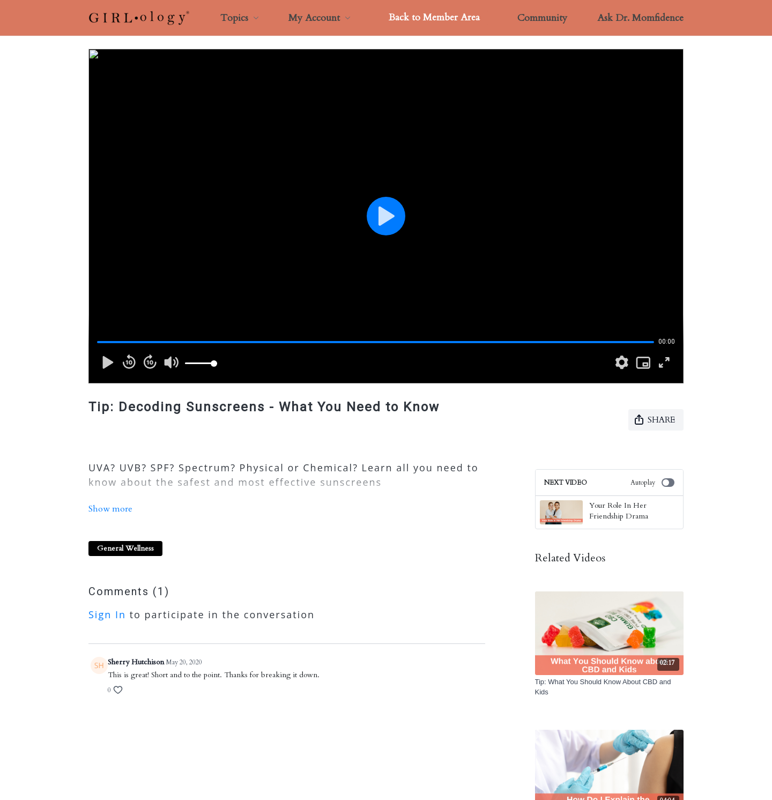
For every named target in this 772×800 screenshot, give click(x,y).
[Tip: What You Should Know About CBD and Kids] (609, 687)
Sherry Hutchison (136, 638)
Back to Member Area (434, 17)
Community (542, 18)
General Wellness (125, 525)
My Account (319, 18)
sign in (107, 590)
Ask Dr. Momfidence (640, 18)
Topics (239, 18)
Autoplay (652, 482)
